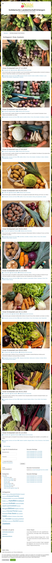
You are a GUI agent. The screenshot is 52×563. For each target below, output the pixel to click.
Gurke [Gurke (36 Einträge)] (4, 501)
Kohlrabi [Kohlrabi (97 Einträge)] (12, 503)
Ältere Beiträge (6, 446)
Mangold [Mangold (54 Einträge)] (5, 508)
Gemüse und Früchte (13, 75)
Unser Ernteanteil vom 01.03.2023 (14, 190)
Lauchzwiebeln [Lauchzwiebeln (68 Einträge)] (11, 506)
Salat (40, 318)
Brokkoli (20, 318)
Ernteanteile (6, 75)
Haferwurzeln (32, 358)
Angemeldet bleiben (7, 461)
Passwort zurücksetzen (7, 462)
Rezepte (6, 482)
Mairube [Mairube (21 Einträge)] (18, 505)
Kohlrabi (41, 358)
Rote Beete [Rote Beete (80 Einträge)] (12, 513)
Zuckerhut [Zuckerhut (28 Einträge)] (21, 521)
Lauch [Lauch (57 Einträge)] (4, 506)
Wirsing (33, 196)
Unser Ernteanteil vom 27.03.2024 (14, 149)
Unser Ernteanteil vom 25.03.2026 (34, 455)
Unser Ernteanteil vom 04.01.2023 (14, 229)
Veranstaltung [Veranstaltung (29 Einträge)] (15, 519)
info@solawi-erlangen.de (7, 531)
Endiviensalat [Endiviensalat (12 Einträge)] (4, 496)
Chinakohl (21, 399)
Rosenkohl (7, 359)
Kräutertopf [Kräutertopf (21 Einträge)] (17, 503)
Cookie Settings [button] (6, 559)
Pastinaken (40, 278)
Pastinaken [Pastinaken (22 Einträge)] (21, 508)
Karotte (33, 75)
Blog (3, 475)
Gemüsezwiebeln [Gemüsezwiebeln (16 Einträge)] (14, 498)
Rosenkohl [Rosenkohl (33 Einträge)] (5, 513)
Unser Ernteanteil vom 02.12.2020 (40, 469)
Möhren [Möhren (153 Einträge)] (11, 508)
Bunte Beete (26, 358)
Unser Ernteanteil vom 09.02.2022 (14, 350)
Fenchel (25, 75)
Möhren (28, 117)
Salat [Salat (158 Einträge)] (4, 516)
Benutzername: (5, 452)
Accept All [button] (13, 559)
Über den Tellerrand (8, 485)
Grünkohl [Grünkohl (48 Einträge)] (21, 498)
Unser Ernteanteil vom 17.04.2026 (34, 451)
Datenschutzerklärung (7, 536)
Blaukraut (22, 358)
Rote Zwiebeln (9, 77)
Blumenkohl (21, 75)
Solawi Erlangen (7, 483)
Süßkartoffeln (44, 318)
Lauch (45, 75)
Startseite (6, 33)
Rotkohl (7, 279)
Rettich (39, 399)
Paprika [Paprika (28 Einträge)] (17, 508)
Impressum (4, 534)
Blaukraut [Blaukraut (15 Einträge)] (8, 494)
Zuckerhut (21, 77)
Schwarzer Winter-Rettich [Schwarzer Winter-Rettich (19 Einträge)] (17, 516)
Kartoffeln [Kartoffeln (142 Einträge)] (13, 501)
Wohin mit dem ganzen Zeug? (10, 488)
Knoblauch (41, 75)
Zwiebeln (47, 117)
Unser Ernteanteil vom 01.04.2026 (34, 454)
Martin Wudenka (14, 192)
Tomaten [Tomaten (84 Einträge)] (8, 519)
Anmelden (22, 463)
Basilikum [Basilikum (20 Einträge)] (4, 494)
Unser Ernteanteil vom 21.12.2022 (14, 271)
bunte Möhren (21, 236)
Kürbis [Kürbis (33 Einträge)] (22, 503)
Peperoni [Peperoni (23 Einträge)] (4, 511)
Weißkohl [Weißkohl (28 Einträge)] (21, 518)
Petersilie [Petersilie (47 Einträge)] (9, 511)
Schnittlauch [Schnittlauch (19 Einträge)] (9, 516)
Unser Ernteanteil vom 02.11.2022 (14, 312)
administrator (15, 70)
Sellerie (42, 157)
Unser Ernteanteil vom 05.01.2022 (14, 391)
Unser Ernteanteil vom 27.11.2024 (14, 68)
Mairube (29, 399)
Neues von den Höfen (9, 480)
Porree (32, 117)
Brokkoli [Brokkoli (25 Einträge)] (18, 494)
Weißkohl (46, 157)
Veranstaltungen (7, 486)
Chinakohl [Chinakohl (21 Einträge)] (22, 494)
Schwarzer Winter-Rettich (7, 237)
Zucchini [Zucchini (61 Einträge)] (15, 521)
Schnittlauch (42, 117)
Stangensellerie (16, 77)
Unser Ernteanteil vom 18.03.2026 (34, 457)
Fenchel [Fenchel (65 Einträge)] (16, 496)
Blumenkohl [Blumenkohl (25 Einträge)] (13, 494)
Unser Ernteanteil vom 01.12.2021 (14, 433)
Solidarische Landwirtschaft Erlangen (27, 10)
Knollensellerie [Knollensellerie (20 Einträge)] (5, 503)
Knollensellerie (31, 278)
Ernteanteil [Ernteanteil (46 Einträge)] (10, 496)
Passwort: (4, 456)
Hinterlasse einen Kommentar (25, 70)
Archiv (3, 467)
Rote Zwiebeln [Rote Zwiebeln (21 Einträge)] (20, 513)
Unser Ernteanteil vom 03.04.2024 (14, 109)
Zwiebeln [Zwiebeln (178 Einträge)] (6, 524)
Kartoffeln (37, 75)
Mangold (29, 440)
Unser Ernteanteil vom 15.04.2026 (34, 452)
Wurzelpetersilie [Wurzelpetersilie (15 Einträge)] (10, 521)
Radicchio (4, 77)
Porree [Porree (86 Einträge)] (15, 511)
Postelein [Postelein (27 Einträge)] (20, 511)
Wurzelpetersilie (5, 158)
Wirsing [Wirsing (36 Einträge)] (4, 521)
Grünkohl (29, 75)
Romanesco (40, 440)
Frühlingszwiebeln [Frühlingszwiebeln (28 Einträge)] (6, 498)
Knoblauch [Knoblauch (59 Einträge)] (20, 501)
